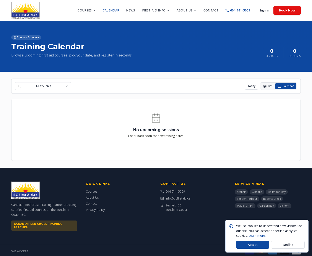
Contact (210, 10)
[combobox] (43, 86)
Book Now (287, 10)
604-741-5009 (237, 10)
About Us (92, 197)
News (130, 10)
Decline (288, 245)
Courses (87, 10)
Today (251, 86)
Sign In (264, 10)
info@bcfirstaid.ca (175, 198)
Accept (253, 245)
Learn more (257, 235)
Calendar (111, 10)
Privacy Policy (95, 210)
